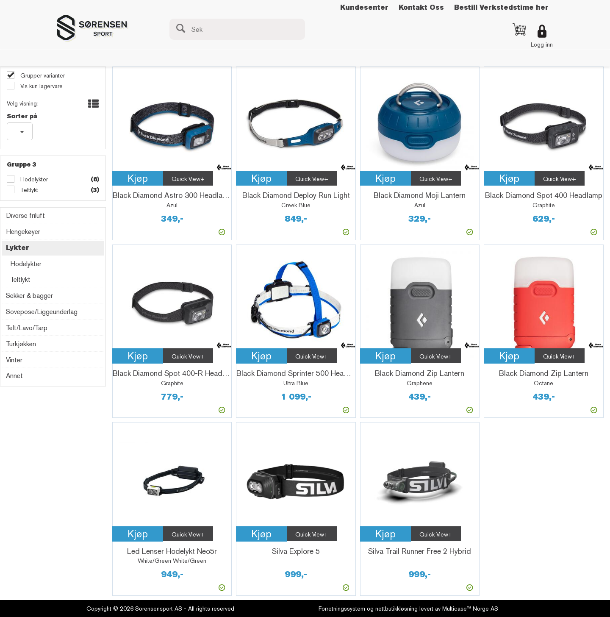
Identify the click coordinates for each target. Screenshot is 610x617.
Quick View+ (188, 178)
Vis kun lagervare (41, 86)
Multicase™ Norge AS (470, 608)
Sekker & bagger (29, 296)
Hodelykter (33, 179)
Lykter (17, 248)
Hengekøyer (23, 232)
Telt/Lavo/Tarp (26, 328)
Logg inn (542, 44)
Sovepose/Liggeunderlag (42, 312)
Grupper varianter (42, 75)
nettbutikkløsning (396, 608)
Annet (14, 376)
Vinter (14, 360)
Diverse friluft (25, 215)
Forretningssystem (342, 608)
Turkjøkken (21, 344)
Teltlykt (28, 189)
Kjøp (138, 178)
